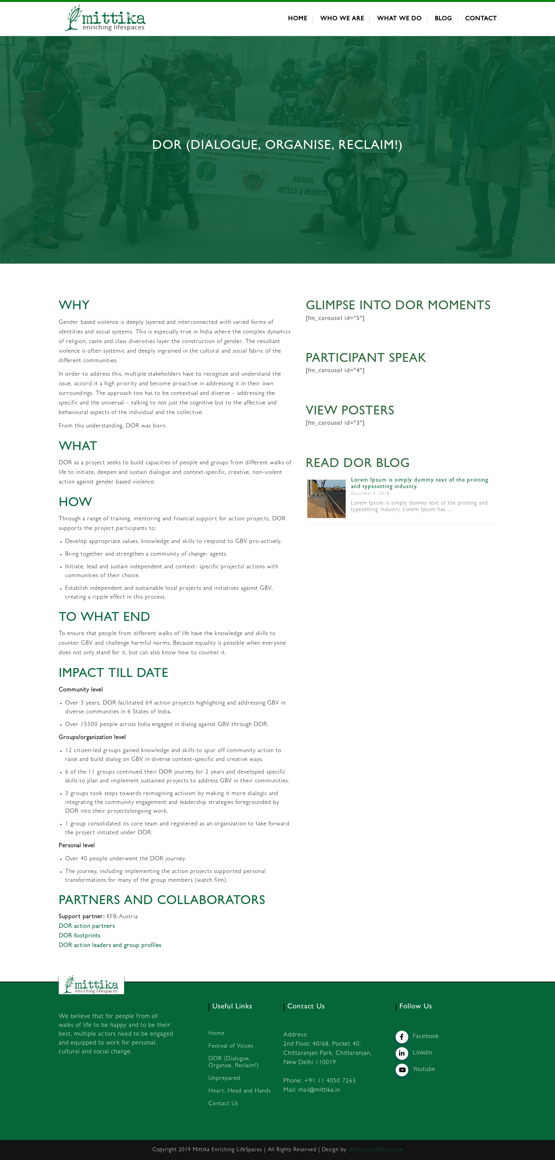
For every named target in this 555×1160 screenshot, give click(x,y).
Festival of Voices (231, 1046)
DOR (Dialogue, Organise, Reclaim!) (234, 1062)
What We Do (399, 19)
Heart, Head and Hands (240, 1091)
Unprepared (224, 1079)
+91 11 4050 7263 (330, 1081)
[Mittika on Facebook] (402, 1037)
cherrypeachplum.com (375, 1150)
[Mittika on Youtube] (402, 1070)
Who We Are (342, 19)
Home (297, 19)
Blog (443, 19)
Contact (481, 19)
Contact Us (223, 1104)
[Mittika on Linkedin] (402, 1053)
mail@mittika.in (319, 1090)
